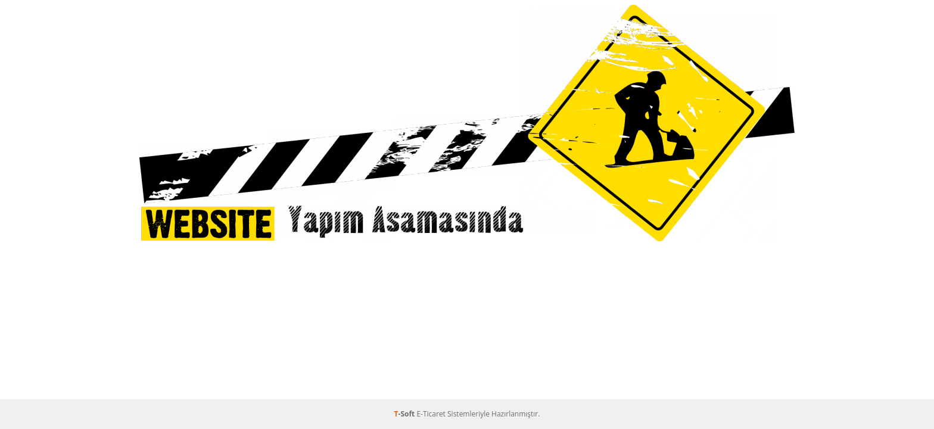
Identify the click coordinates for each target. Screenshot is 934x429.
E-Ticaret (431, 414)
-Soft (405, 414)
